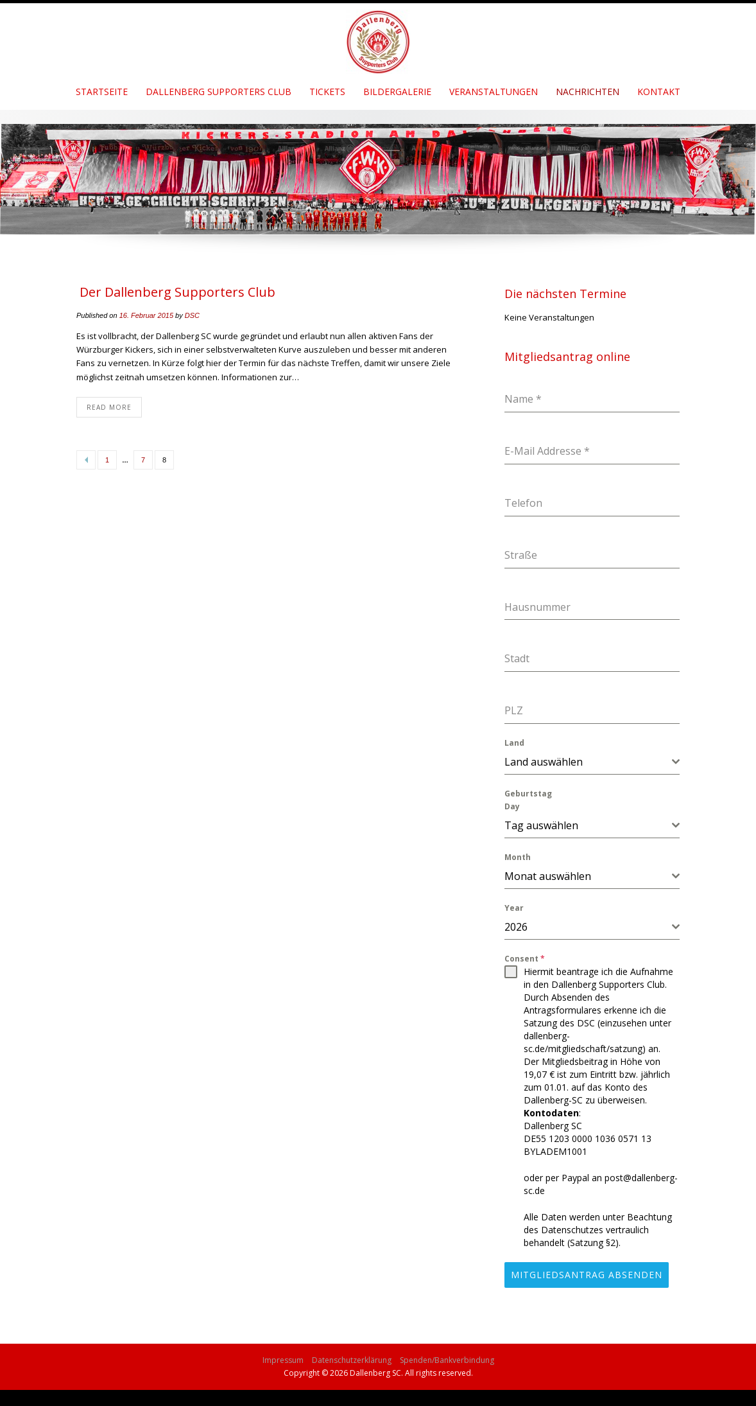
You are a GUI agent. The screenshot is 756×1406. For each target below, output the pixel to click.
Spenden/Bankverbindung (447, 1355)
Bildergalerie (397, 91)
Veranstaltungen (493, 91)
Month (517, 857)
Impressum (283, 1355)
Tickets (327, 91)
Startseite (102, 91)
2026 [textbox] (516, 927)
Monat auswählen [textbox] (547, 876)
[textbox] (588, 762)
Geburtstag (528, 793)
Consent (524, 958)
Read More (109, 407)
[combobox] (592, 762)
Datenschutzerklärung (351, 1355)
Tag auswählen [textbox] (541, 825)
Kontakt (658, 91)
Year (514, 907)
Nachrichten (587, 91)
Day (512, 806)
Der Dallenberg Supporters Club (177, 292)
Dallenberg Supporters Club (218, 91)
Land (514, 742)
